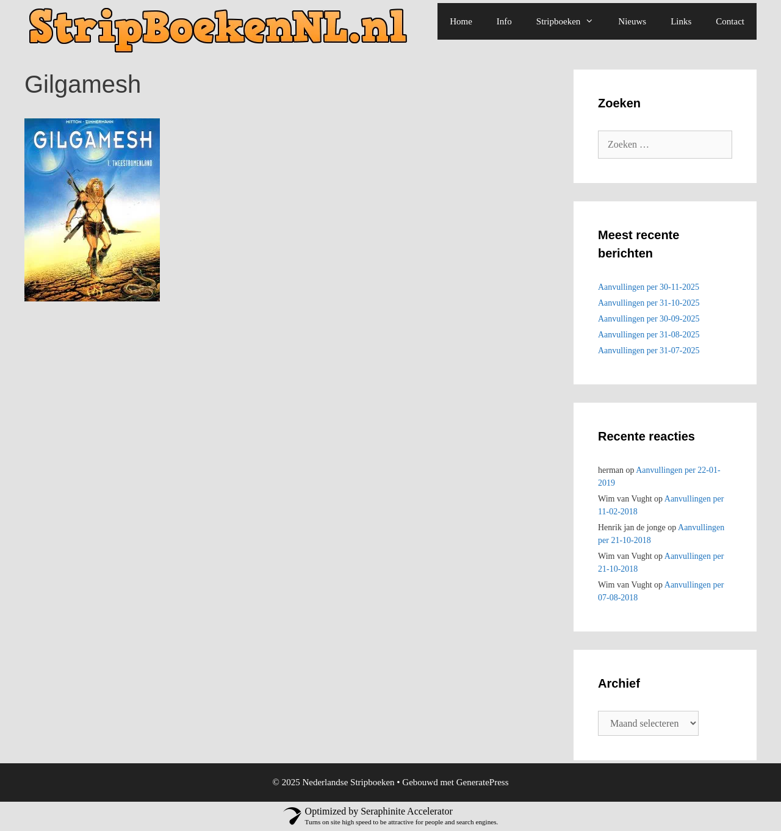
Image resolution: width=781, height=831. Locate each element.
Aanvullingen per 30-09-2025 (648, 318)
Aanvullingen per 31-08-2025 (648, 334)
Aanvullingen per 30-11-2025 (648, 287)
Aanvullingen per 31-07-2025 (648, 350)
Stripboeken (571, 21)
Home (461, 21)
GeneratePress (482, 782)
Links (681, 21)
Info (504, 21)
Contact (730, 21)
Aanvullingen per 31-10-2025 (648, 303)
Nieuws (632, 21)
